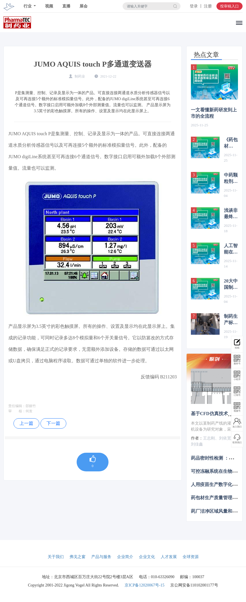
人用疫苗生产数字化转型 (216, 484)
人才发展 (169, 557)
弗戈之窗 (77, 557)
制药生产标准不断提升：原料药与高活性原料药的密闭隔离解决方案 (231, 320)
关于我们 (56, 557)
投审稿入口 (229, 6)
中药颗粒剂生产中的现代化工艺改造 (231, 179)
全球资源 (191, 557)
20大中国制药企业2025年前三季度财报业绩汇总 (231, 284)
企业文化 (147, 557)
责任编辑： (17, 406)
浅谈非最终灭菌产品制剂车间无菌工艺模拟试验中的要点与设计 (231, 214)
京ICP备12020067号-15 (144, 585)
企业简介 (125, 557)
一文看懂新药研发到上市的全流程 (214, 113)
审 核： (17, 411)
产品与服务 (101, 557)
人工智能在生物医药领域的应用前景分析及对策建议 (231, 249)
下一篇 (53, 423)
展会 (84, 6)
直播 (66, 6)
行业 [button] (28, 6)
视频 (49, 6)
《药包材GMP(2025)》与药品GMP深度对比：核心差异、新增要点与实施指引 (231, 143)
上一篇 (26, 423)
